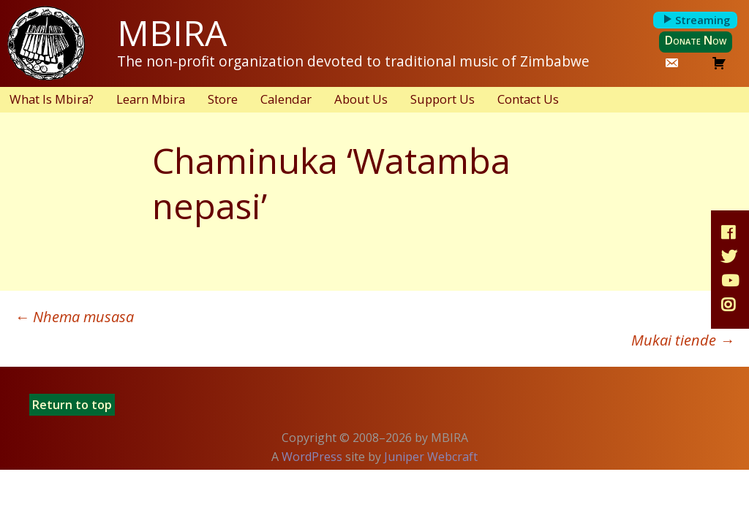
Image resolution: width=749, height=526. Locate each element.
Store (223, 99)
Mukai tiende (682, 340)
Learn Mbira (150, 99)
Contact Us (528, 99)
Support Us (442, 99)
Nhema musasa (74, 317)
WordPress (312, 457)
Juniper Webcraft (431, 457)
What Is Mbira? (52, 99)
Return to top (72, 405)
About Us (361, 99)
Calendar (286, 99)
